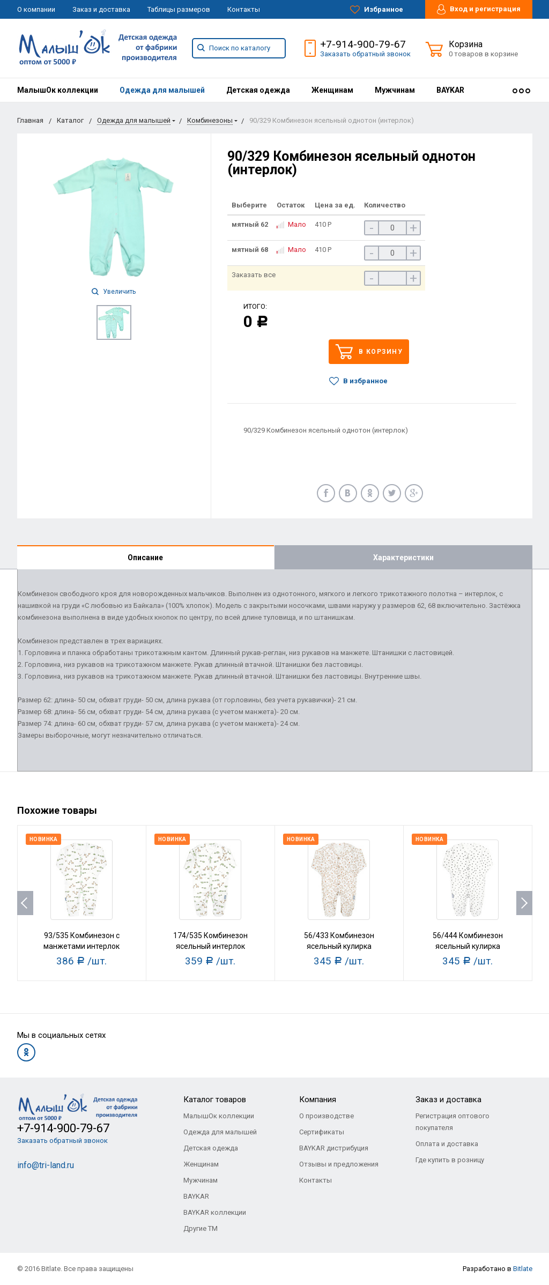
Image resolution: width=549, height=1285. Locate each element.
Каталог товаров (214, 1099)
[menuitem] (57, 90)
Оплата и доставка (447, 1144)
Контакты (243, 9)
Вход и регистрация (479, 9)
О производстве (326, 1116)
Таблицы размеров (178, 9)
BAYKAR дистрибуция (333, 1148)
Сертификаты (321, 1132)
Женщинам (332, 90)
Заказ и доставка (101, 9)
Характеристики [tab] (403, 557)
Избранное (376, 9)
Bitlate (522, 1269)
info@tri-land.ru (45, 1165)
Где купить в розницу (450, 1160)
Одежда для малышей (162, 90)
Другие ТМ (200, 1228)
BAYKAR (450, 90)
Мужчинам (395, 90)
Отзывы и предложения (339, 1164)
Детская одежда (258, 90)
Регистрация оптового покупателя (452, 1122)
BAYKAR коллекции (214, 1212)
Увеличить (114, 291)
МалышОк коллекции (57, 90)
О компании (36, 9)
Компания (317, 1099)
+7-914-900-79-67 (363, 44)
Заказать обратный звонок (365, 54)
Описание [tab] (145, 557)
